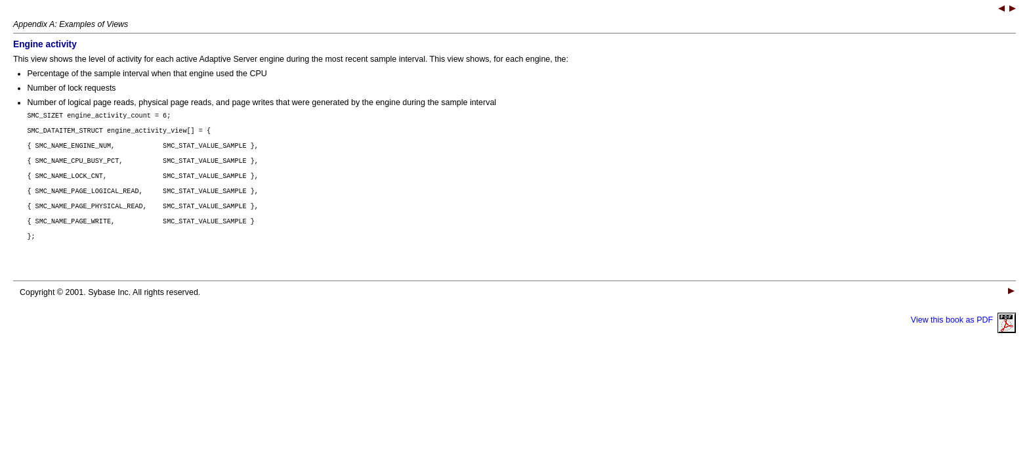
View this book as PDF (963, 337)
